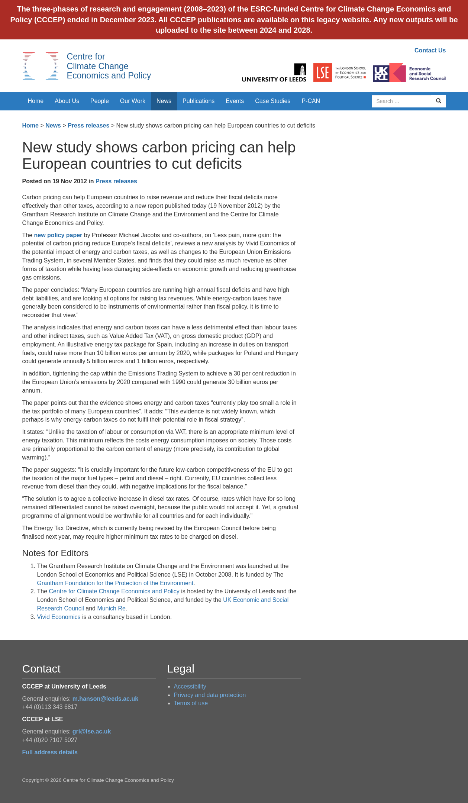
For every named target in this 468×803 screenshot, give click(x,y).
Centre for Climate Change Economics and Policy (109, 66)
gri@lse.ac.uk (91, 731)
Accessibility (190, 686)
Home (36, 101)
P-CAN (310, 101)
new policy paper (58, 235)
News (163, 101)
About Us (67, 101)
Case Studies (272, 101)
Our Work (132, 101)
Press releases (88, 125)
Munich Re (111, 608)
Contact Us (430, 50)
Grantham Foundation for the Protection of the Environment (115, 583)
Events (235, 101)
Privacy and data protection (210, 695)
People (99, 101)
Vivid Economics (59, 617)
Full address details (50, 752)
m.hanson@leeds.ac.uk (105, 699)
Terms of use (191, 703)
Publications (198, 101)
